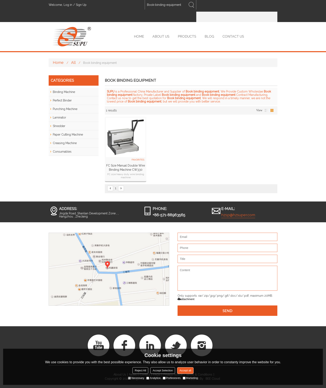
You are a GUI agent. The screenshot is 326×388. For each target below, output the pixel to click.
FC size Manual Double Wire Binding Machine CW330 (125, 167)
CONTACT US (233, 36)
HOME (139, 36)
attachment (186, 299)
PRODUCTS (187, 36)
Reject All (140, 370)
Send (227, 310)
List (266, 110)
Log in (68, 4)
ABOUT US (160, 36)
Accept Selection (163, 370)
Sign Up (81, 4)
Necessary (136, 377)
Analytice (153, 377)
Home (58, 62)
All (73, 62)
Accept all (185, 370)
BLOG (209, 36)
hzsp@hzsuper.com (238, 215)
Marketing (190, 377)
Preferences (172, 377)
